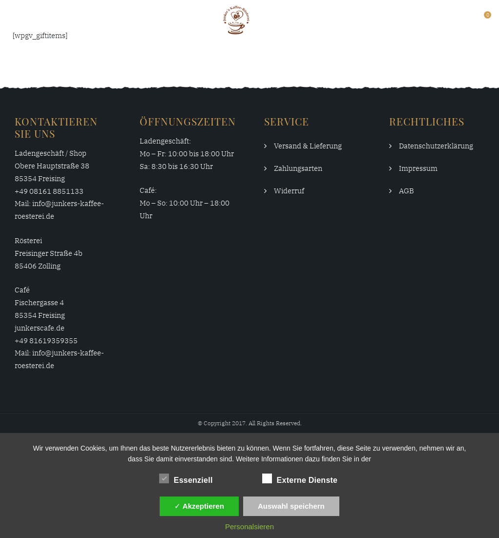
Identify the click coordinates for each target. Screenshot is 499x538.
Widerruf (289, 190)
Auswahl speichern (291, 506)
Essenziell (186, 478)
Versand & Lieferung (308, 145)
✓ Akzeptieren (199, 506)
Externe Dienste (300, 478)
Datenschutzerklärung (436, 145)
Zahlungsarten (298, 168)
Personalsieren (249, 526)
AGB (406, 190)
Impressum (418, 168)
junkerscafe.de (39, 327)
